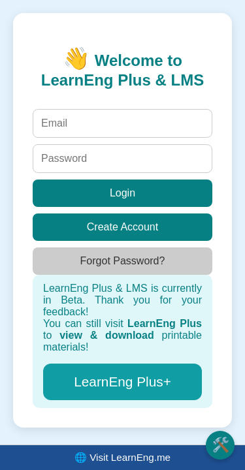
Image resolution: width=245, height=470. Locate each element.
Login (122, 192)
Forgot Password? (122, 260)
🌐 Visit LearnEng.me (122, 457)
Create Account (122, 226)
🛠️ (220, 445)
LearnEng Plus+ (122, 381)
